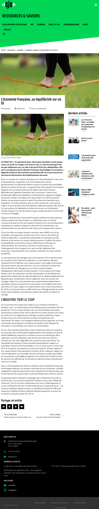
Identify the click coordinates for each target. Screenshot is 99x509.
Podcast (7, 30)
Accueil (3, 50)
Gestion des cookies (72, 503)
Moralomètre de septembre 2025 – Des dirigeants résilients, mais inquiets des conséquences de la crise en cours (25, 473)
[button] (96, 5)
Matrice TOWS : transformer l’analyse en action (88, 192)
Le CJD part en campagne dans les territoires (20, 466)
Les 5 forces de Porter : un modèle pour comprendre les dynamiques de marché (88, 125)
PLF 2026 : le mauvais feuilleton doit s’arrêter (69, 466)
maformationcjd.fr (88, 503)
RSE (31, 24)
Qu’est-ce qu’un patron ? (86, 139)
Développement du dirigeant (14, 24)
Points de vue (54, 24)
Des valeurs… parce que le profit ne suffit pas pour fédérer (88, 212)
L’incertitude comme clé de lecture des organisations (88, 158)
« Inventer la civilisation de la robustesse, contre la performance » (87, 175)
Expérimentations (70, 24)
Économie (41, 24)
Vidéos (84, 24)
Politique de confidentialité (53, 503)
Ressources (11, 50)
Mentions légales (34, 503)
